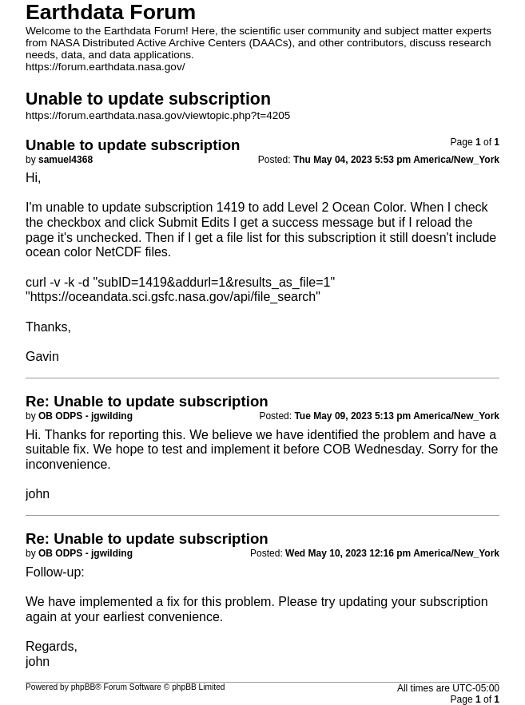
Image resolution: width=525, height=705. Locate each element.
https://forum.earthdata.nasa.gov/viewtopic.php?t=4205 (158, 115)
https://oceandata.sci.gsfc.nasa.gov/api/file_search (173, 296)
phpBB (83, 687)
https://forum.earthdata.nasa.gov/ (105, 67)
